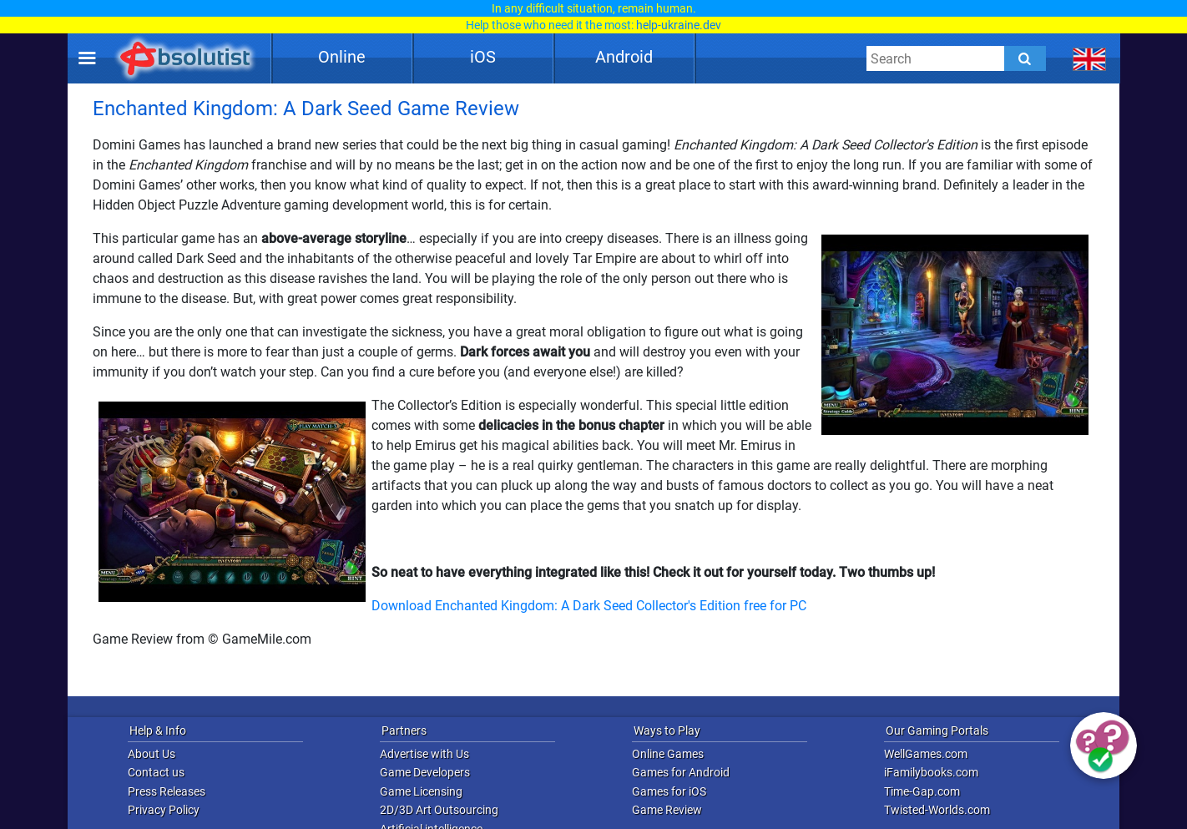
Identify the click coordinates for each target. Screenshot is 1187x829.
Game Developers (425, 772)
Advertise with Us (424, 754)
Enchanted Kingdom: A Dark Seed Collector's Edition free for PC (620, 606)
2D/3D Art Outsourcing (439, 809)
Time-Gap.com (922, 791)
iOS (483, 57)
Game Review (667, 809)
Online (342, 57)
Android (624, 57)
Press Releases (166, 791)
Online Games (668, 754)
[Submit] (1025, 58)
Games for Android (681, 772)
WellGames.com (925, 754)
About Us (151, 754)
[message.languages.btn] (1089, 58)
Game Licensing (421, 791)
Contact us (156, 772)
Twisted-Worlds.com (937, 809)
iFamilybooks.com (931, 772)
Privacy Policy (164, 809)
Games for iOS (669, 791)
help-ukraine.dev (678, 25)
